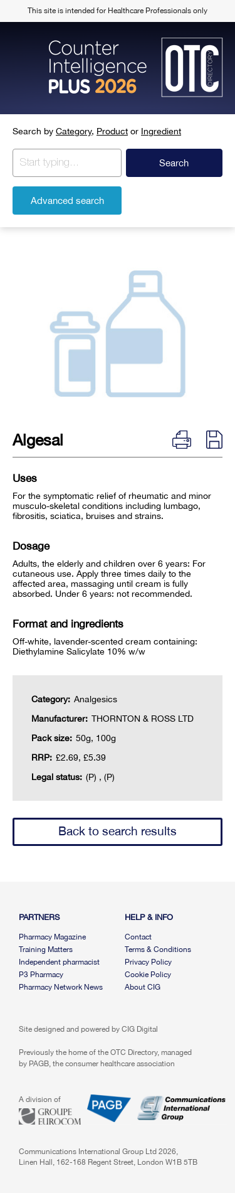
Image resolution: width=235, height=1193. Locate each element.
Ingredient (161, 131)
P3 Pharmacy (41, 974)
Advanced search (67, 200)
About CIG (142, 987)
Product (112, 131)
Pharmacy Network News (61, 987)
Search (174, 163)
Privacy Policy (148, 962)
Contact (138, 937)
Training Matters (46, 949)
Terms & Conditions (158, 949)
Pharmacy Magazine (52, 937)
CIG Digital (140, 1029)
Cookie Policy (148, 974)
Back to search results (117, 831)
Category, (75, 131)
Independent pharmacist (59, 962)
